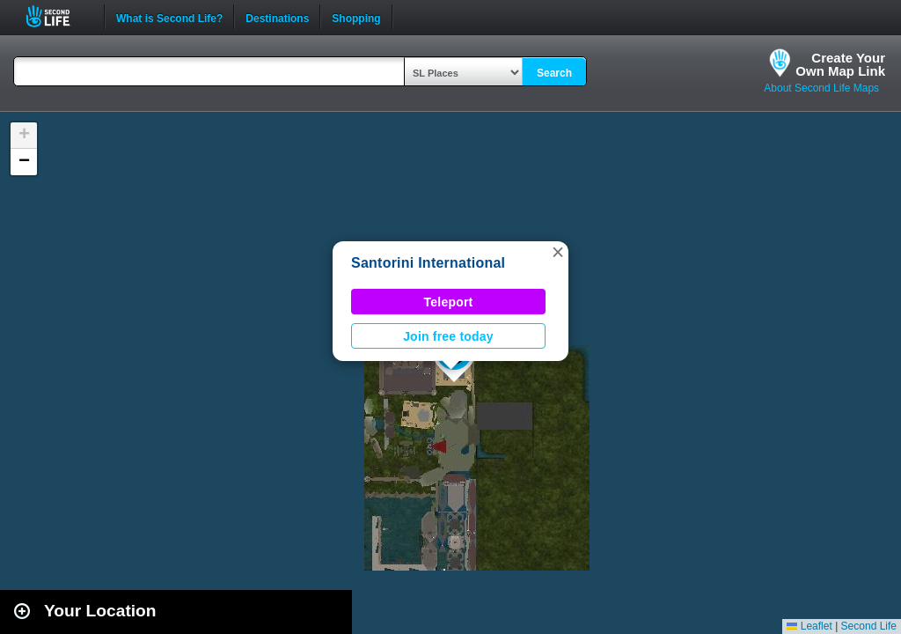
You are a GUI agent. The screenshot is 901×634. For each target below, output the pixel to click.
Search (554, 73)
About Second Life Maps (821, 88)
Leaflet (809, 626)
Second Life (58, 16)
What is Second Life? (169, 16)
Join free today (448, 336)
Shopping (356, 16)
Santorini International (428, 262)
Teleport (448, 302)
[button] (557, 251)
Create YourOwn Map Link (840, 64)
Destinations (277, 16)
